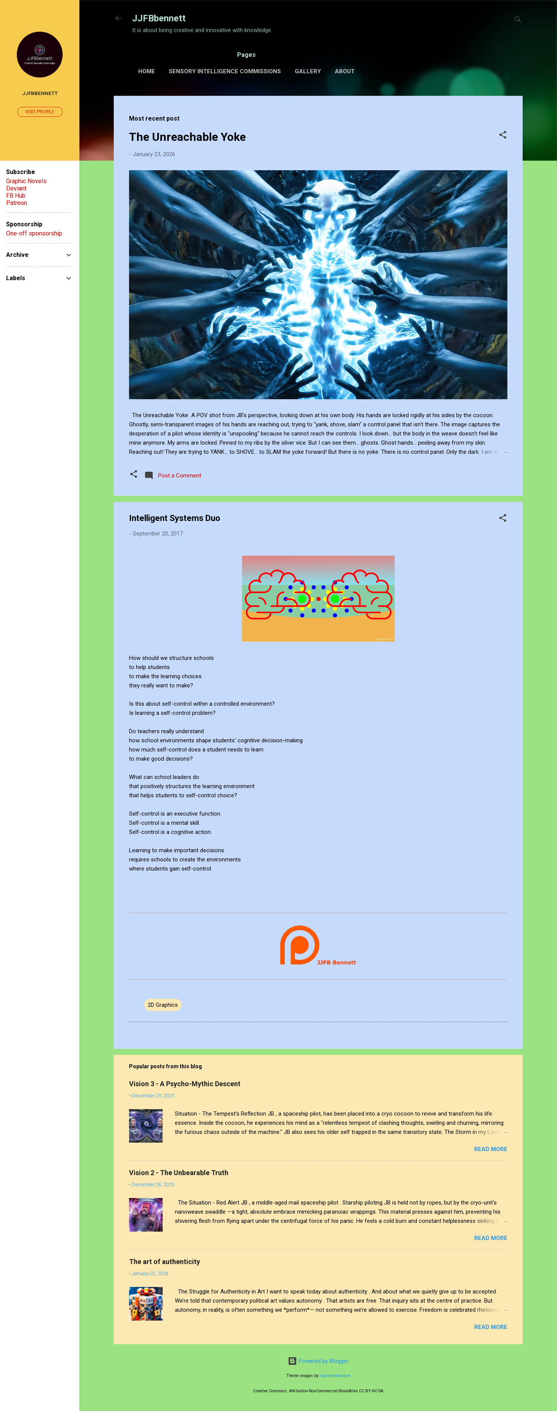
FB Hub (16, 195)
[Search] (518, 20)
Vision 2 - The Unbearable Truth (178, 1173)
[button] (502, 136)
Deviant (16, 188)
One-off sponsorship (34, 233)
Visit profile (40, 111)
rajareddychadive (335, 1375)
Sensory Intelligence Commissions (225, 71)
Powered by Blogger (318, 1361)
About (345, 71)
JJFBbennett (159, 18)
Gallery (308, 71)
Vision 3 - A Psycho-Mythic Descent (185, 1084)
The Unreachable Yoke (187, 137)
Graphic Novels (26, 181)
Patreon (16, 202)
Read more (490, 1149)
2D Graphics (163, 1004)
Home (146, 71)
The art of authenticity (164, 1262)
